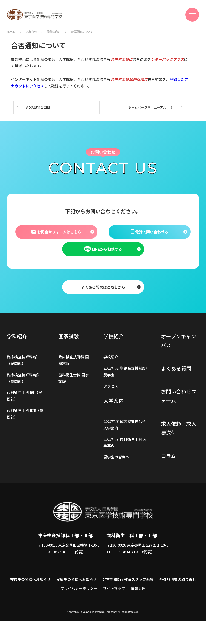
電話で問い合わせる (149, 231)
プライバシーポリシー (78, 588)
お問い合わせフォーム (178, 396)
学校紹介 (110, 357)
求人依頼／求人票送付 (178, 428)
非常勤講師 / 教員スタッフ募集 (128, 579)
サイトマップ (114, 588)
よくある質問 (176, 368)
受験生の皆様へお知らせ (76, 579)
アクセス (110, 386)
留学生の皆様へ (116, 457)
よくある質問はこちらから (103, 286)
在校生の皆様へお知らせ (30, 579)
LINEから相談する (103, 249)
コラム (168, 455)
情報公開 (138, 588)
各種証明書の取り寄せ (177, 579)
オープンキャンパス (178, 340)
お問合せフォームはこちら (56, 231)
